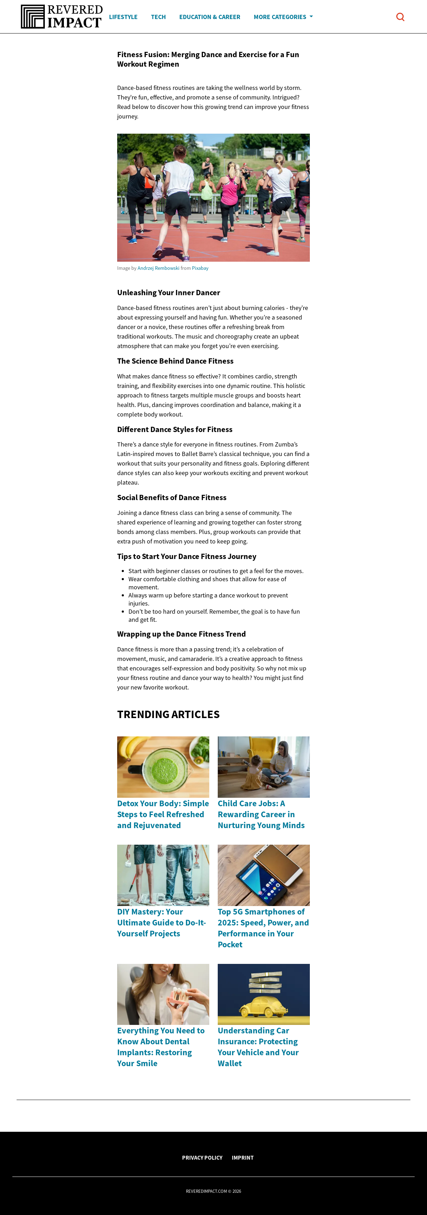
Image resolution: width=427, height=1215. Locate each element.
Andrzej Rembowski (159, 268)
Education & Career (209, 17)
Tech (158, 17)
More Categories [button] (281, 17)
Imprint (243, 1157)
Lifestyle (123, 17)
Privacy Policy (202, 1157)
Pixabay (200, 268)
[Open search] (400, 17)
